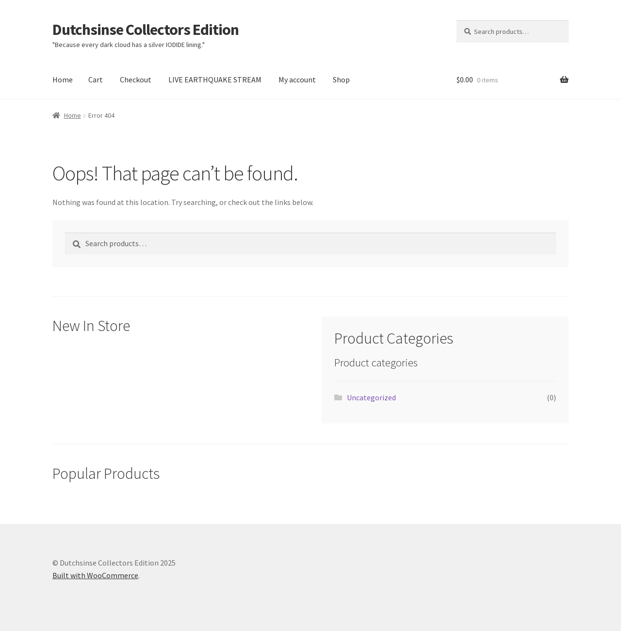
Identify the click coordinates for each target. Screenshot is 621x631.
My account (297, 79)
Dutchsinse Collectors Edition (145, 29)
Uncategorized (371, 397)
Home (62, 79)
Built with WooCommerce (95, 575)
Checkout (135, 79)
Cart (95, 79)
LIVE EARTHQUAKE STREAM (214, 79)
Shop (341, 79)
